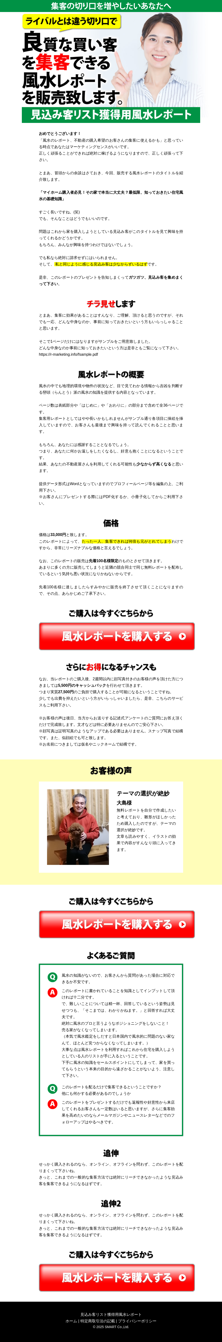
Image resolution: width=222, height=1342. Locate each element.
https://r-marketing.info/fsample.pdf (68, 354)
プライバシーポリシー (137, 1321)
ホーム (71, 1321)
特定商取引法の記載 (97, 1321)
